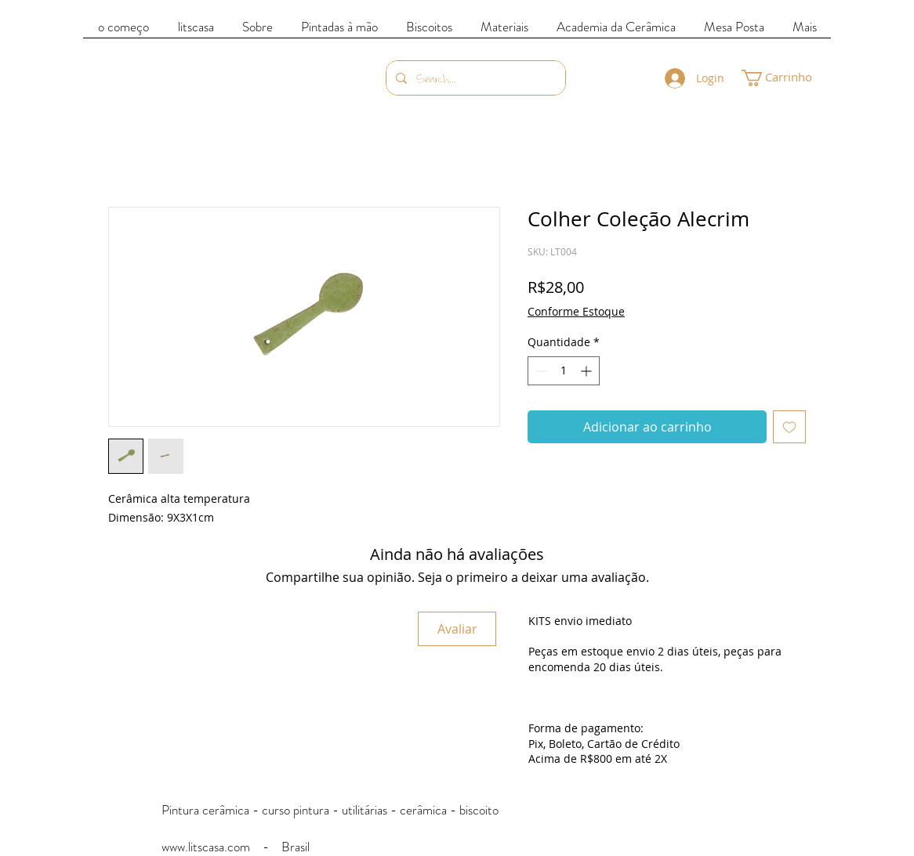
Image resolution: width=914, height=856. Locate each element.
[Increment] (587, 371)
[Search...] (474, 78)
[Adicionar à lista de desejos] (789, 426)
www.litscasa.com (205, 846)
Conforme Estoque (576, 311)
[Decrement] (539, 371)
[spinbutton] (563, 371)
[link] (787, 78)
